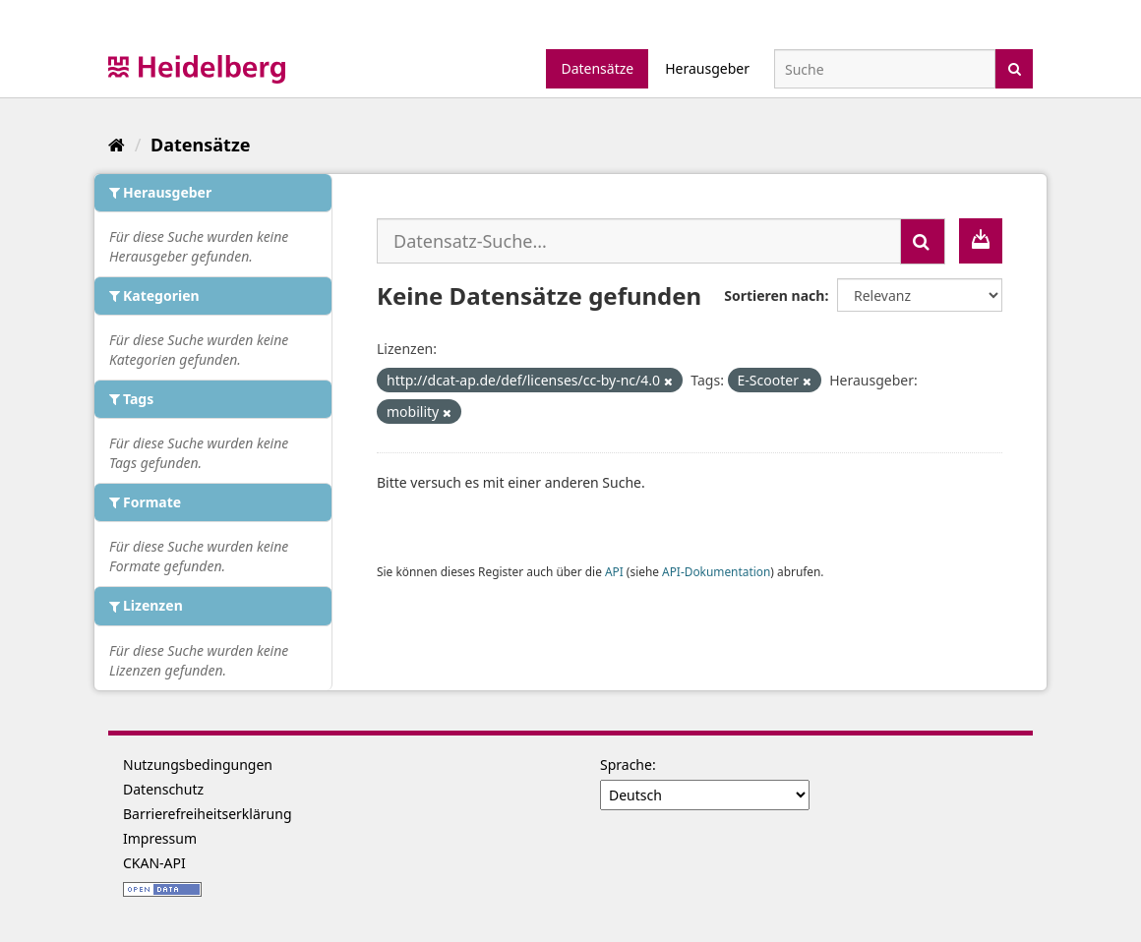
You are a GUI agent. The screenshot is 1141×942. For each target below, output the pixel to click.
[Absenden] (1014, 67)
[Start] (116, 144)
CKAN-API (154, 863)
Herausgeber (707, 68)
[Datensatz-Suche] (884, 68)
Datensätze (597, 68)
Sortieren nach (774, 295)
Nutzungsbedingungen (197, 764)
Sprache (626, 764)
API (614, 571)
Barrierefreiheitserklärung (207, 813)
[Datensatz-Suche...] (639, 241)
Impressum (160, 838)
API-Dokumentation (716, 571)
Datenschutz (163, 789)
